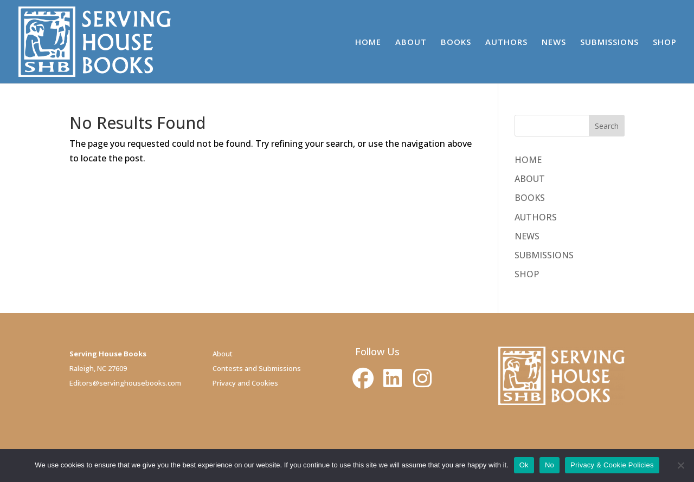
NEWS (554, 42)
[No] (680, 465)
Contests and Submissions (257, 368)
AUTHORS (506, 42)
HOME (368, 42)
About (223, 354)
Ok (524, 465)
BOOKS (456, 42)
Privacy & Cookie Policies (612, 465)
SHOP (665, 42)
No (549, 465)
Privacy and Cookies (245, 383)
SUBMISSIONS (609, 42)
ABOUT (411, 42)
